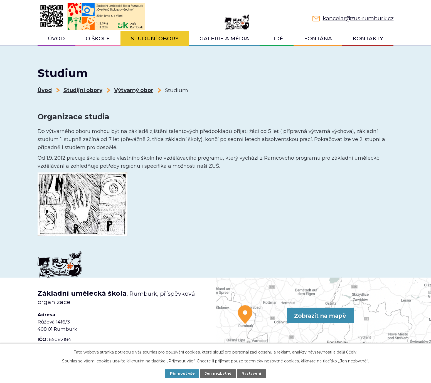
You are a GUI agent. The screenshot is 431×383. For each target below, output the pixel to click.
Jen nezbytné (218, 373)
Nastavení (251, 373)
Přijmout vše (182, 373)
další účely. (347, 352)
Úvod (56, 38)
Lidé (276, 38)
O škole (98, 38)
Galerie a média (224, 38)
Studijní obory (155, 38)
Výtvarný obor (133, 90)
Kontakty (368, 38)
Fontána (318, 38)
